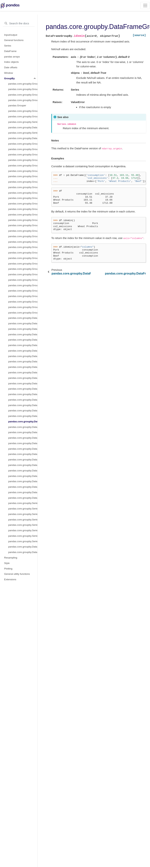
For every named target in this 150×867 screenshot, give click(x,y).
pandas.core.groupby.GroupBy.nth (22, 252)
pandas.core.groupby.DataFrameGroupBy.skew (22, 486)
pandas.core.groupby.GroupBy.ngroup (22, 247)
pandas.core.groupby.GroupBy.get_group (22, 100)
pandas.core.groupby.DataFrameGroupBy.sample (22, 470)
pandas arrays (12, 56)
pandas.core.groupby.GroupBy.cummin (22, 187)
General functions (14, 40)
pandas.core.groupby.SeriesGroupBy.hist (22, 503)
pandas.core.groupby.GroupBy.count (22, 171)
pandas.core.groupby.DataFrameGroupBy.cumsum (22, 378)
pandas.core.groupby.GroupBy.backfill (22, 165)
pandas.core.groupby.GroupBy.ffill (22, 203)
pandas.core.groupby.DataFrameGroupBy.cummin (22, 367)
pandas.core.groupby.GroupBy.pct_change (22, 280)
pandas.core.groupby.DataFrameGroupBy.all (22, 318)
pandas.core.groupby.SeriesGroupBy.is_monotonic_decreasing (22, 541)
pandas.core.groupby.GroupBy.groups (22, 89)
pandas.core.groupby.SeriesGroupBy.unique (22, 525)
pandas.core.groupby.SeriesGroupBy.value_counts (22, 530)
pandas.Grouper (17, 105)
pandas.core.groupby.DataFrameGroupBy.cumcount (22, 356)
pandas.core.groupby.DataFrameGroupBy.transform (22, 138)
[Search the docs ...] (19, 23)
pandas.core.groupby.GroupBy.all (22, 149)
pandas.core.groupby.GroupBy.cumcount (22, 176)
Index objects (11, 62)
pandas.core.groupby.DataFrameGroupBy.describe (22, 383)
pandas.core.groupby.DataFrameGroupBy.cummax (22, 361)
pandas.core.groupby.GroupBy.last (22, 220)
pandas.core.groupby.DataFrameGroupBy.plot (22, 448)
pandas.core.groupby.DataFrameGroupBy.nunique (22, 432)
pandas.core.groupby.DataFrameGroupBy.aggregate (22, 127)
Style (7, 563)
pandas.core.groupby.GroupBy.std (22, 296)
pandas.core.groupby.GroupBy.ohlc (22, 258)
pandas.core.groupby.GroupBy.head (22, 214)
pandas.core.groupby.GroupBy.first (22, 209)
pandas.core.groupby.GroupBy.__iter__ (22, 83)
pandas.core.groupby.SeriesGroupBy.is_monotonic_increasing (22, 536)
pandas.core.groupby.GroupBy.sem (22, 290)
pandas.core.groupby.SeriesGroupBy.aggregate (22, 122)
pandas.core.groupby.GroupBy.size (22, 285)
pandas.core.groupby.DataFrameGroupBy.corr (22, 339)
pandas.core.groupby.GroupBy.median (22, 236)
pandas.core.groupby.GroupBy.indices (22, 94)
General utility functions (17, 574)
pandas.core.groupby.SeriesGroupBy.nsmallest (22, 514)
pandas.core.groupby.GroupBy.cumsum (22, 198)
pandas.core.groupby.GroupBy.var (22, 307)
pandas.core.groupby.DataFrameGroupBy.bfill (22, 334)
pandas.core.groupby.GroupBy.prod (22, 269)
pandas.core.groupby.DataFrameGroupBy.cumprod (22, 372)
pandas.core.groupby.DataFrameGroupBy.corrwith (22, 546)
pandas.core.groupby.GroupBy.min (22, 241)
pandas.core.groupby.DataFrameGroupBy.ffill (22, 394)
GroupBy (9, 78)
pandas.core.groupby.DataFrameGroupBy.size (22, 481)
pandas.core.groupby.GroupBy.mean (22, 230)
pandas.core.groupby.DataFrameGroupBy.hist (22, 410)
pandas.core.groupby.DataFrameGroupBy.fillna (22, 399)
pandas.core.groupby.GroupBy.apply (22, 111)
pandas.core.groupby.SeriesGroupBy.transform (22, 132)
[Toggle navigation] (145, 5)
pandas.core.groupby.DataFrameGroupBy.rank (22, 459)
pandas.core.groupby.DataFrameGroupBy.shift (22, 476)
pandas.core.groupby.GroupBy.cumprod (22, 192)
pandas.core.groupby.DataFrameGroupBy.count (22, 345)
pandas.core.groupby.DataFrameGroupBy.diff (22, 388)
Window (8, 73)
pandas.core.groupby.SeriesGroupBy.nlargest (22, 508)
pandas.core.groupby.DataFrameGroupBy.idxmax (22, 416)
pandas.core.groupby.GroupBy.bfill (22, 160)
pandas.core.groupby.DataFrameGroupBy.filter (22, 405)
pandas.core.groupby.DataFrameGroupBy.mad (22, 427)
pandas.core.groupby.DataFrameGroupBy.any (22, 323)
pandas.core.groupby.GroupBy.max (22, 225)
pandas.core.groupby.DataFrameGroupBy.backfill (22, 329)
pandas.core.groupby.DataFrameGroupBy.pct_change (22, 443)
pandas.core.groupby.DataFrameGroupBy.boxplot (22, 552)
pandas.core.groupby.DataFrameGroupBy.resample (22, 465)
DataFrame (10, 51)
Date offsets (10, 67)
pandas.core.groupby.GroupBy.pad (22, 263)
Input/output (10, 34)
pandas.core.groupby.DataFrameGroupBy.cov (22, 350)
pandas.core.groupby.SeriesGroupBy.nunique (22, 519)
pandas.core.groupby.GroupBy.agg (22, 116)
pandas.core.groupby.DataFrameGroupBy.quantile (22, 454)
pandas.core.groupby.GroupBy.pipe (22, 143)
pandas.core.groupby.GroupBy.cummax (22, 181)
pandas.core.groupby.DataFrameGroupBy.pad (22, 437)
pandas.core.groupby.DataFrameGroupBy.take (22, 492)
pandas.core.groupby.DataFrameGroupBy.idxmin (22, 421)
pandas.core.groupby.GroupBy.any (22, 154)
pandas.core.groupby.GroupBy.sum (22, 301)
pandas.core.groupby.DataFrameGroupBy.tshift (22, 497)
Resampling (10, 557)
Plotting (8, 568)
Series (7, 45)
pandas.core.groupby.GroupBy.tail (22, 312)
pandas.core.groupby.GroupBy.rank (22, 274)
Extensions (10, 579)
